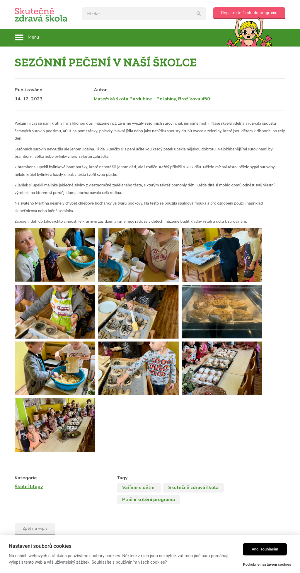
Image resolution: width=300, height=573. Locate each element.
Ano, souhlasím (265, 549)
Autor (100, 90)
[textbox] (144, 13)
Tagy (122, 391)
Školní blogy (29, 400)
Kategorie (26, 391)
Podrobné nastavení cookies (267, 564)
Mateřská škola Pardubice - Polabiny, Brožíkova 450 (152, 99)
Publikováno (28, 90)
